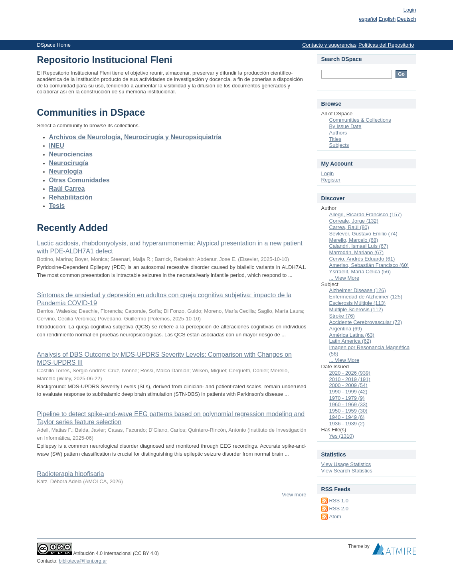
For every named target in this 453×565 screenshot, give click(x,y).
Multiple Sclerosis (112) (356, 309)
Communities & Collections (360, 120)
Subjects (339, 145)
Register (330, 180)
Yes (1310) (341, 436)
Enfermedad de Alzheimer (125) (366, 297)
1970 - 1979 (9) (347, 398)
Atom (335, 517)
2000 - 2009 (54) (348, 385)
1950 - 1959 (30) (348, 411)
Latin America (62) (350, 341)
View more (294, 495)
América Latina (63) (351, 335)
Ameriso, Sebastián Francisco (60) (369, 265)
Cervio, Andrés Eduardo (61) (362, 259)
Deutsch (406, 19)
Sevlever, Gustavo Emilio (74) (363, 234)
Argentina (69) (345, 329)
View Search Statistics (346, 471)
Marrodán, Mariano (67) (356, 252)
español (368, 19)
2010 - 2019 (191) (349, 379)
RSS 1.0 (338, 501)
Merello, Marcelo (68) (353, 240)
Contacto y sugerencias (329, 45)
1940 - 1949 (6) (347, 417)
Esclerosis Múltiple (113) (357, 303)
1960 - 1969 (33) (348, 404)
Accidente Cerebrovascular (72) (365, 322)
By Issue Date (345, 126)
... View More (344, 278)
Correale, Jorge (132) (354, 221)
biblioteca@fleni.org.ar (83, 561)
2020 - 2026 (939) (349, 373)
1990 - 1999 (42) (348, 392)
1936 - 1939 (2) (347, 424)
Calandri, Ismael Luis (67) (358, 246)
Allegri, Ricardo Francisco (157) (365, 214)
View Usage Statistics (346, 464)
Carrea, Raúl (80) (349, 227)
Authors (338, 133)
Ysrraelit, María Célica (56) (360, 272)
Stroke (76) (342, 316)
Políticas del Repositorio (386, 45)
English (387, 19)
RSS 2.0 (338, 509)
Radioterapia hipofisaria (70, 473)
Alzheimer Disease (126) (357, 290)
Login (410, 10)
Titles (335, 139)
